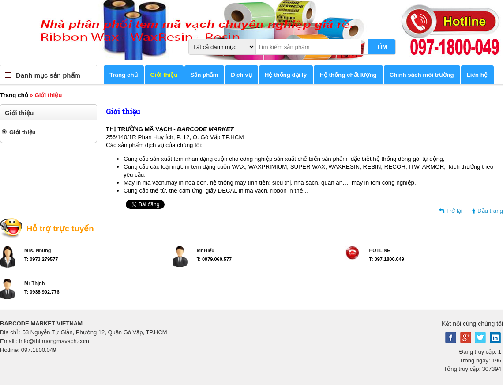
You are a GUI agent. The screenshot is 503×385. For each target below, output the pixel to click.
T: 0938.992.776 (42, 291)
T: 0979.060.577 (214, 259)
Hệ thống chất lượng (348, 75)
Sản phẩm (204, 75)
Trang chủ (123, 75)
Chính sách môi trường (422, 75)
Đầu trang (490, 211)
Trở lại (454, 211)
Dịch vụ (241, 75)
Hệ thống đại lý (286, 75)
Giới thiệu (164, 75)
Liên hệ (477, 75)
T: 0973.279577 (41, 259)
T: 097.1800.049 (386, 259)
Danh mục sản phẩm (48, 75)
